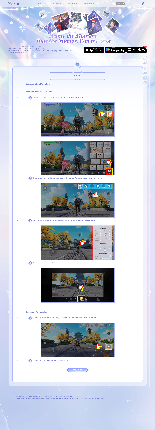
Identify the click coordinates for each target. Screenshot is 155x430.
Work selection (89, 4)
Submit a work (73, 4)
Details (40, 4)
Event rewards (56, 4)
